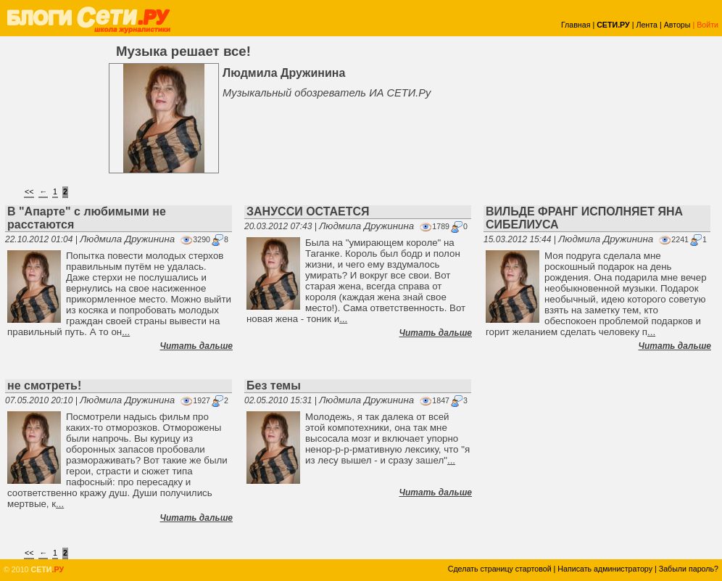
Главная (576, 24)
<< (29, 191)
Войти (707, 24)
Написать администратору (604, 568)
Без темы (273, 385)
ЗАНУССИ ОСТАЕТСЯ (308, 211)
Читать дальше (196, 346)
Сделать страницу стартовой (500, 568)
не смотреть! (44, 385)
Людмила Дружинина (127, 239)
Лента (646, 24)
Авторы (677, 24)
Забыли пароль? (688, 568)
